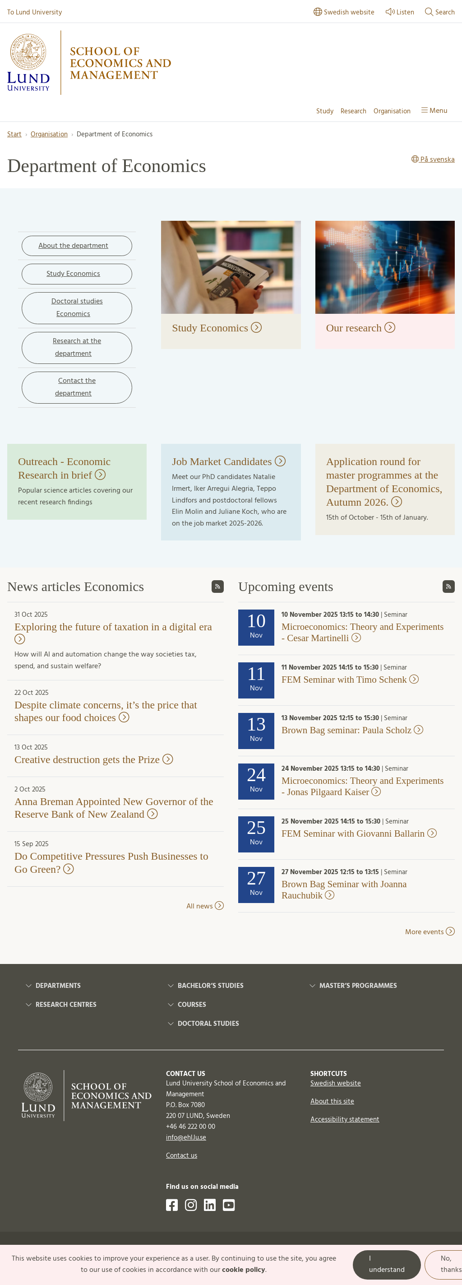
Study (324, 111)
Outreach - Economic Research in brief (64, 468)
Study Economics (73, 274)
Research (353, 111)
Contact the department (75, 387)
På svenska (433, 160)
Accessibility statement (344, 1119)
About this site (332, 1101)
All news (205, 907)
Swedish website (335, 1083)
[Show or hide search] (440, 13)
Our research (360, 328)
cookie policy (243, 1270)
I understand (387, 1264)
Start (14, 134)
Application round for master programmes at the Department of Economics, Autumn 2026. (384, 482)
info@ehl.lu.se (186, 1137)
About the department (73, 246)
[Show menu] (434, 112)
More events (430, 932)
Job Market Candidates (228, 461)
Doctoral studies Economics (77, 308)
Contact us (181, 1155)
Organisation (392, 111)
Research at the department (77, 347)
